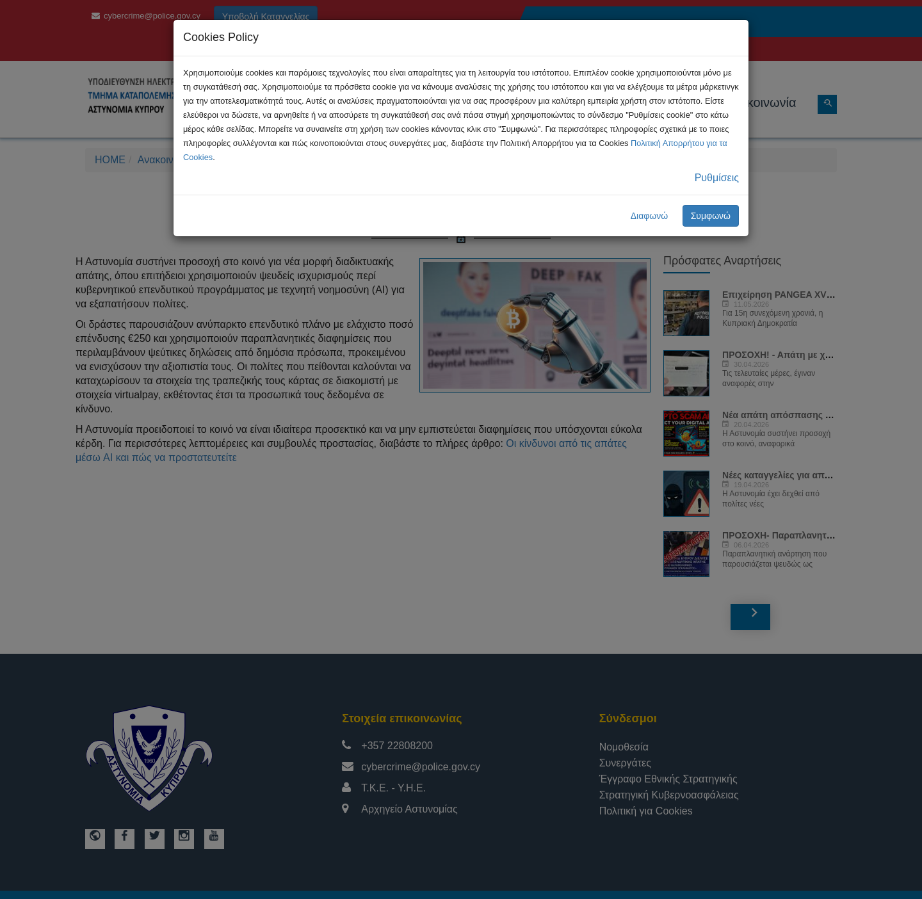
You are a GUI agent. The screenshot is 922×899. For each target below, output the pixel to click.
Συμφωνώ (711, 216)
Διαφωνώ (649, 216)
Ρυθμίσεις (717, 177)
